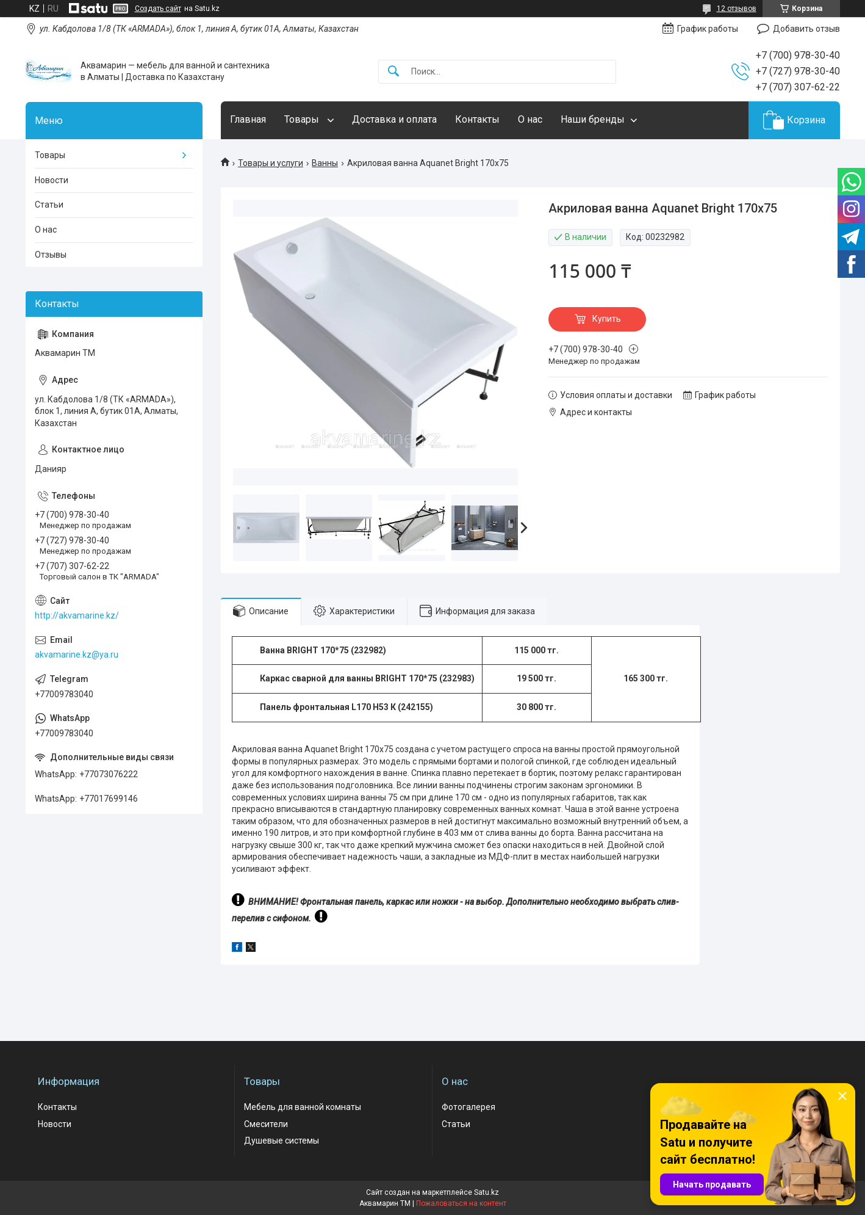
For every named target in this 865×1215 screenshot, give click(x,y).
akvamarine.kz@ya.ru (76, 654)
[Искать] (393, 71)
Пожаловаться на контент (461, 1203)
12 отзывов (736, 8)
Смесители (266, 1124)
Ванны (325, 163)
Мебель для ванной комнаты (302, 1107)
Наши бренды (593, 119)
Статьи (49, 204)
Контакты (477, 119)
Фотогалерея (468, 1107)
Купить (606, 319)
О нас (530, 119)
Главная (248, 119)
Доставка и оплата (394, 119)
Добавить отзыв (806, 29)
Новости (51, 180)
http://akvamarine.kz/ (77, 615)
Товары (302, 119)
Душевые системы (281, 1140)
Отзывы (50, 254)
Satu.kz (486, 1192)
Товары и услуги (270, 163)
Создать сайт (158, 8)
